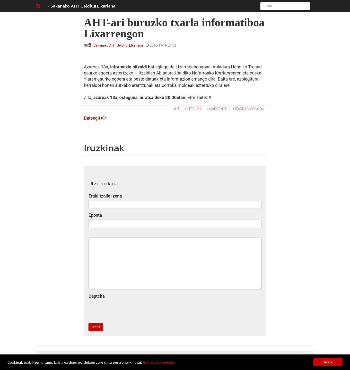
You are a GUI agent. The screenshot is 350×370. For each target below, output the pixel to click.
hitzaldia (193, 109)
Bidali (96, 327)
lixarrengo (217, 109)
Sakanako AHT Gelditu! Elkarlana (83, 6)
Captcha (96, 296)
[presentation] (125, 309)
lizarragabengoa (248, 109)
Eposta (95, 215)
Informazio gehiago (159, 362)
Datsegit (95, 118)
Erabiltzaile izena (105, 195)
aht (176, 109)
